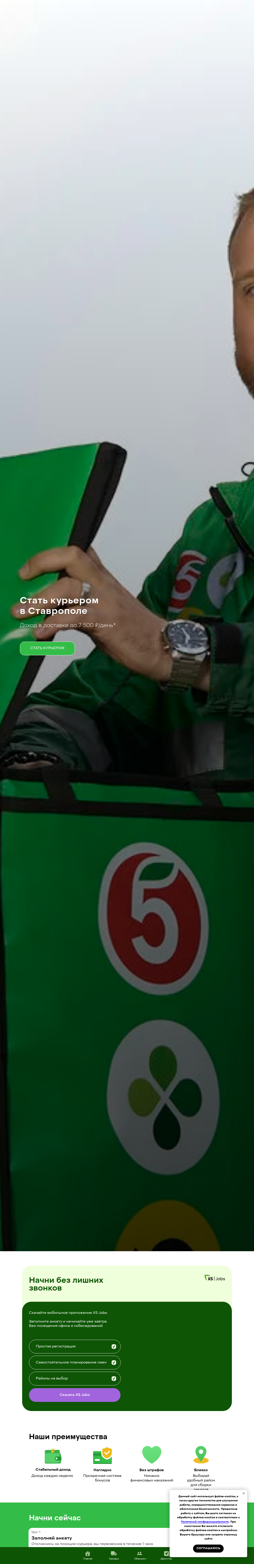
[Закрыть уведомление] (243, 1493)
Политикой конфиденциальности (205, 1522)
